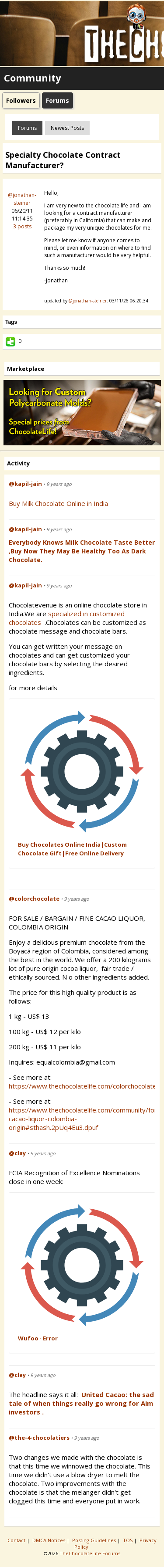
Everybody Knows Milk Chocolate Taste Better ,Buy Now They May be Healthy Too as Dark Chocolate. (82, 551)
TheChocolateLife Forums (89, 1553)
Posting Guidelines (94, 1540)
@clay (17, 1153)
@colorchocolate (34, 898)
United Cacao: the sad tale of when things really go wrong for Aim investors (81, 1403)
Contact (17, 1540)
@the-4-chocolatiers (39, 1438)
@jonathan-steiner (22, 199)
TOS (128, 1540)
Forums (27, 128)
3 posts (22, 226)
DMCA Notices (49, 1540)
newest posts (67, 128)
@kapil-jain (25, 484)
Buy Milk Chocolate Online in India (58, 503)
